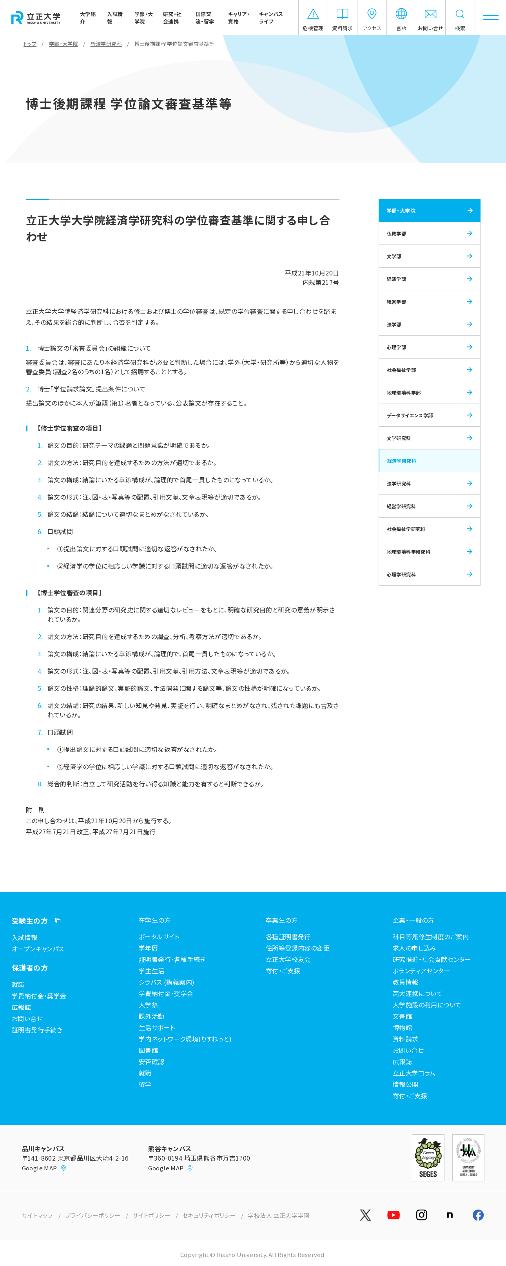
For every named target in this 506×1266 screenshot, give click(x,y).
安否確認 (152, 1061)
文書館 (402, 1016)
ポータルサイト (159, 936)
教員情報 (406, 982)
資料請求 (406, 1038)
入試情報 (25, 937)
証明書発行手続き (37, 1029)
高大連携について (418, 993)
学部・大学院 (63, 43)
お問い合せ (27, 1018)
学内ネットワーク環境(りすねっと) (185, 1038)
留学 (145, 1084)
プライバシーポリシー (93, 1215)
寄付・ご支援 (410, 1095)
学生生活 (152, 970)
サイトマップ (38, 1215)
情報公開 (406, 1084)
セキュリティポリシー (209, 1215)
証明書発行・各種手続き (172, 959)
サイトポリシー (151, 1215)
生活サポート (157, 1027)
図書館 (148, 1050)
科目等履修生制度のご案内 (431, 936)
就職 (18, 984)
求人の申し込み (415, 948)
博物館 (402, 1027)
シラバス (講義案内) (167, 982)
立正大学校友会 (288, 959)
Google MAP (44, 1168)
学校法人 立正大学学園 (279, 1215)
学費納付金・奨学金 (39, 995)
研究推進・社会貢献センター (432, 959)
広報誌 (21, 1007)
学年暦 (148, 948)
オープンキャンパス (38, 948)
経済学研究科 (106, 43)
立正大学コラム (414, 1073)
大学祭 (148, 1004)
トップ (30, 43)
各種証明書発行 (288, 936)
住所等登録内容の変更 (298, 948)
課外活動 (152, 1016)
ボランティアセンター (421, 970)
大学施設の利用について (427, 1004)
